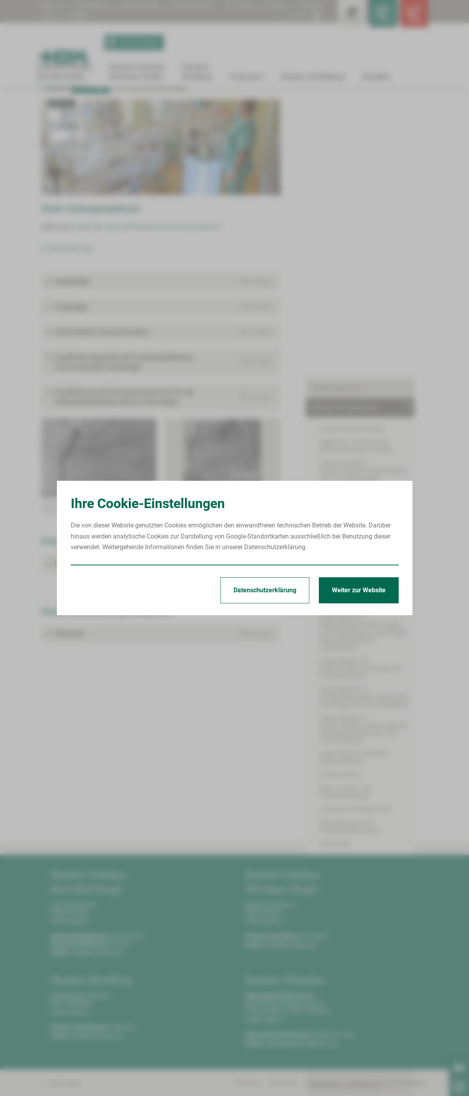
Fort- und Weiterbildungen (150, 174)
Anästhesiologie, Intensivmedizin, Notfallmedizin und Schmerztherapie (371, 219)
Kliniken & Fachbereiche (162, 103)
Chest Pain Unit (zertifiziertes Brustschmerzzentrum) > (149, 314)
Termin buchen (132, 43)
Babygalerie (94, 5)
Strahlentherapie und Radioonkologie (371, 598)
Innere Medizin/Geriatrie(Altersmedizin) (353, 479)
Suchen (237, 5)
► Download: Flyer (67, 336)
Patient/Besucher (336, 140)
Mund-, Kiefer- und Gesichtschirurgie (370, 510)
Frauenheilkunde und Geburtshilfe (367, 257)
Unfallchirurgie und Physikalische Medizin (366, 636)
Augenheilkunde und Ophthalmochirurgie (348, 240)
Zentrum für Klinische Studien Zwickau (366, 732)
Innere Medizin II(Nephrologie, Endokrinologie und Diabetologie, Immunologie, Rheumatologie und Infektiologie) (366, 358)
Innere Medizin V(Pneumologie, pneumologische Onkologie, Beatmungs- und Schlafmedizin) (364, 451)
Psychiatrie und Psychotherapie (364, 571)
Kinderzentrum (340, 497)
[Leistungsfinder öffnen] (341, 16)
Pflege (320, 752)
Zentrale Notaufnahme (351, 181)
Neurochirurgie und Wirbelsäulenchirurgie (350, 540)
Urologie (331, 654)
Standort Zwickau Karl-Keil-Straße (92, 103)
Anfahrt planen (70, 1008)
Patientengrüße (145, 5)
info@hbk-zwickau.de (96, 1040)
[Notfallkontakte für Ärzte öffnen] (377, 16)
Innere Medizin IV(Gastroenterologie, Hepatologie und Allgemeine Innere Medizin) (370, 419)
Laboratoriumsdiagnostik (355, 523)
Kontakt (56, 174)
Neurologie (335, 558)
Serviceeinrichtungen (341, 790)
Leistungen (183, 109)
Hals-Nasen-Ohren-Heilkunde (359, 270)
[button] (160, 369)
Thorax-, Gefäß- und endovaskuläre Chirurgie (369, 615)
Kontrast (312, 5)
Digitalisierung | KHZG (72, 16)
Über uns (53, 5)
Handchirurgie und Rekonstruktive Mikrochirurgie (367, 287)
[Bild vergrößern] (160, 234)
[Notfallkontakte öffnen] (412, 16)
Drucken (275, 5)
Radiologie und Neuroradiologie (364, 585)
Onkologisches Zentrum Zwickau (357, 673)
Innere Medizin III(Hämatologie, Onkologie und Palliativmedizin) (360, 390)
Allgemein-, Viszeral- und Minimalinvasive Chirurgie (356, 198)
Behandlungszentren (340, 693)
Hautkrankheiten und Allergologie (366, 305)
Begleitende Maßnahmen (347, 771)
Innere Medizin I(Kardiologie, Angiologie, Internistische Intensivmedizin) (136, 106)
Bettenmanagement (339, 712)
